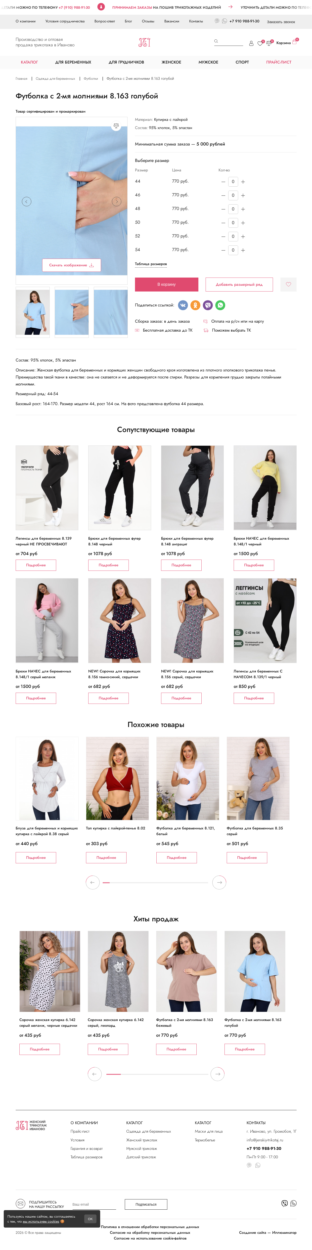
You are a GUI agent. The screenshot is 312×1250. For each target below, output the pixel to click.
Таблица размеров (151, 264)
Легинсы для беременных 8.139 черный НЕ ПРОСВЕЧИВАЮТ (44, 541)
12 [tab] (183, 884)
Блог (128, 21)
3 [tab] (120, 884)
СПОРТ (242, 62)
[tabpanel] (51, 800)
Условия (77, 1140)
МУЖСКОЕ (208, 62)
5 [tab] (134, 884)
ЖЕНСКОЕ (171, 62)
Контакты (196, 21)
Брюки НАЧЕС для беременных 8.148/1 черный (261, 541)
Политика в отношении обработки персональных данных (150, 1227)
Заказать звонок (281, 22)
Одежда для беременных (148, 1131)
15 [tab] (204, 884)
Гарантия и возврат (86, 1148)
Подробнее (36, 565)
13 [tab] (190, 884)
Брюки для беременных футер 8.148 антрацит (187, 541)
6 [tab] (141, 884)
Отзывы (148, 21)
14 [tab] (197, 884)
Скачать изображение (71, 265)
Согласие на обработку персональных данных (150, 1232)
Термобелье (205, 1140)
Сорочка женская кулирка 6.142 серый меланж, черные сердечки (48, 1022)
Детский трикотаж (141, 1157)
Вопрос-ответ (104, 21)
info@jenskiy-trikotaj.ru (265, 1140)
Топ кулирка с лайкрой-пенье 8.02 (115, 828)
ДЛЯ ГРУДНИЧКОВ (126, 62)
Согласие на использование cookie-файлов (150, 1238)
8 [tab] (155, 884)
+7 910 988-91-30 (244, 21)
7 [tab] (148, 884)
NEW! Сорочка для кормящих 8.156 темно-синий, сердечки (114, 673)
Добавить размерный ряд (239, 284)
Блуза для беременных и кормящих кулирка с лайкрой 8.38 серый (47, 831)
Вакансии (171, 21)
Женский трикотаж (141, 1140)
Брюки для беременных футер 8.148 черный (114, 541)
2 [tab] (113, 884)
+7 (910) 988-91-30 (84, 7)
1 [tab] (106, 884)
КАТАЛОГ (134, 1123)
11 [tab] (176, 884)
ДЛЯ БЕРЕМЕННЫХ (73, 62)
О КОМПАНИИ (84, 1123)
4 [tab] (127, 884)
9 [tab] (162, 884)
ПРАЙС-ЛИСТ (278, 62)
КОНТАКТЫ (256, 1123)
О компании (26, 21)
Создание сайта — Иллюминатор (268, 1232)
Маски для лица (209, 1131)
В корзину (167, 284)
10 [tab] (169, 884)
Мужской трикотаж (141, 1148)
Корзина (286, 42)
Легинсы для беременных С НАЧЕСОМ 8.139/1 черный (258, 673)
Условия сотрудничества (65, 21)
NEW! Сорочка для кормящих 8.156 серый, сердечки (187, 673)
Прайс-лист (80, 1131)
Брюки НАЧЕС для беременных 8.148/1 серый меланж (43, 673)
